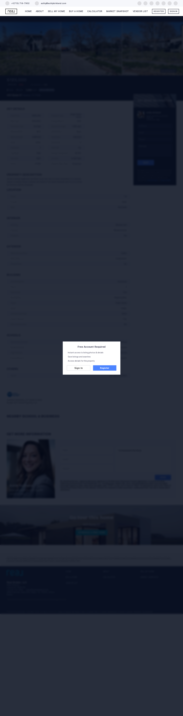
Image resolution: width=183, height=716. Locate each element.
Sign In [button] (173, 11)
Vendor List (140, 11)
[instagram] (164, 3)
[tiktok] (170, 3)
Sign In (78, 368)
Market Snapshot (117, 11)
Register (104, 368)
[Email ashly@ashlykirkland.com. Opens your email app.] (50, 3)
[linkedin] (145, 3)
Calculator (94, 11)
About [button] (40, 11)
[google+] (176, 3)
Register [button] (159, 11)
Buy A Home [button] (76, 11)
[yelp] (158, 3)
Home (28, 11)
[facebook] (139, 3)
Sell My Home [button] (56, 11)
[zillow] (151, 3)
